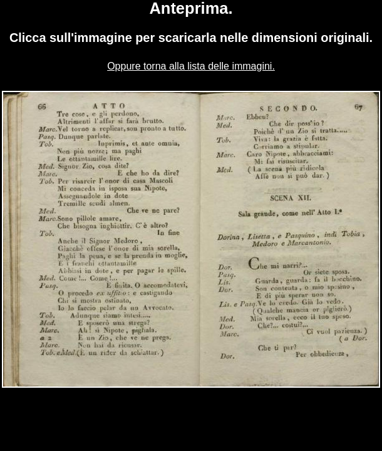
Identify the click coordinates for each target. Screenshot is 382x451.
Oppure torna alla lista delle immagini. (191, 66)
